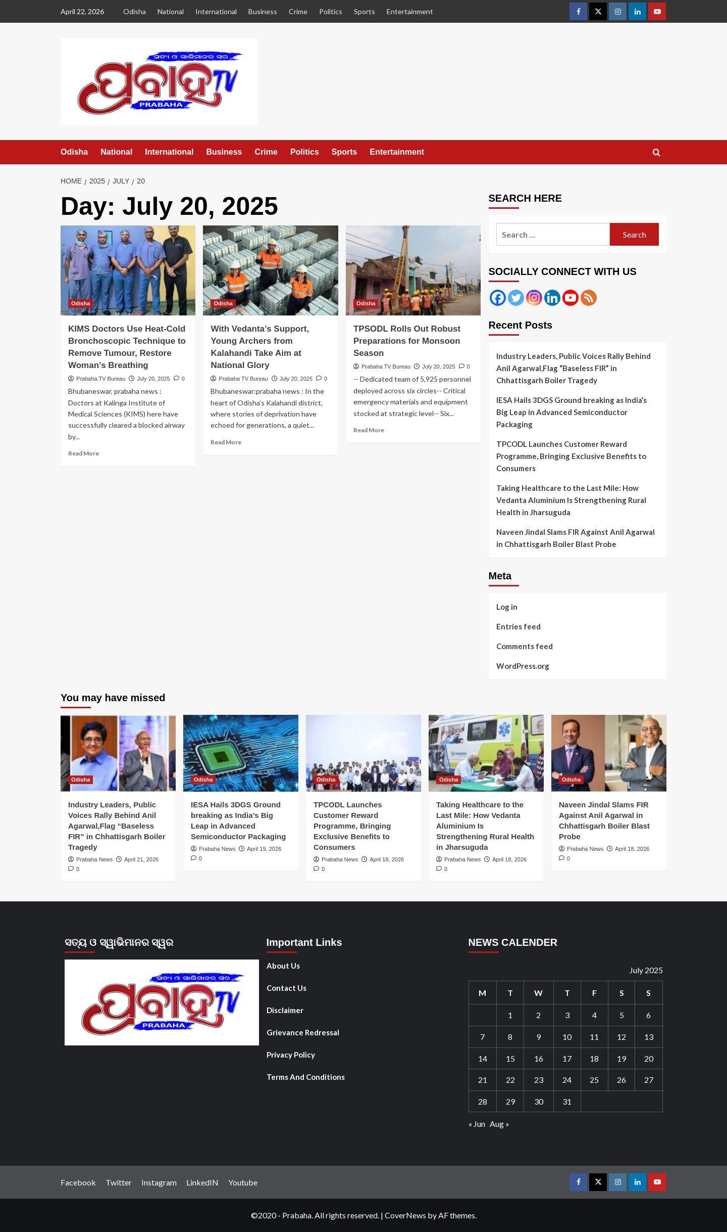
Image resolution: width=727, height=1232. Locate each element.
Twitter (119, 1182)
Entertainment (410, 11)
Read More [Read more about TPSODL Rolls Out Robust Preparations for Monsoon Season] (368, 430)
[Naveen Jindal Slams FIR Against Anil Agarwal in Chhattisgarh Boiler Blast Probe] (608, 753)
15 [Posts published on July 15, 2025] (510, 1058)
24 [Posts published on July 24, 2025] (567, 1079)
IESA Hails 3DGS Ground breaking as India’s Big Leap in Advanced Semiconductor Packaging (571, 412)
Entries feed (518, 626)
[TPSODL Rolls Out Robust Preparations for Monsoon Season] (413, 270)
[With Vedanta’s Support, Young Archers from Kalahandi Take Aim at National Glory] (270, 270)
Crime (298, 11)
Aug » (499, 1123)
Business (262, 11)
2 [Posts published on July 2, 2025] (538, 1015)
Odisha (134, 11)
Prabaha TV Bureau (100, 379)
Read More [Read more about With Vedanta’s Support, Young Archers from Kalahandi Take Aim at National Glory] (226, 442)
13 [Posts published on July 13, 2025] (648, 1036)
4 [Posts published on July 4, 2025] (594, 1015)
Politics (330, 11)
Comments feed (524, 646)
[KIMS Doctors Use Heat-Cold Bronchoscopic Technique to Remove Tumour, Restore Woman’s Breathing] (128, 270)
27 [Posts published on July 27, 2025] (648, 1079)
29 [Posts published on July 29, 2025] (510, 1101)
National (171, 11)
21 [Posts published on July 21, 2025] (482, 1079)
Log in (506, 606)
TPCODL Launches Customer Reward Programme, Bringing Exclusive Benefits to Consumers (571, 456)
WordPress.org (522, 665)
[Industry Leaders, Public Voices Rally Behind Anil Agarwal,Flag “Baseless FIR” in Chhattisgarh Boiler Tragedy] (118, 753)
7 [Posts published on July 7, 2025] (482, 1036)
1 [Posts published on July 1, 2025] (510, 1015)
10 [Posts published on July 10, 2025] (567, 1036)
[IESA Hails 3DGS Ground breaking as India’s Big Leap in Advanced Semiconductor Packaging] (240, 753)
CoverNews (405, 1215)
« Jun (477, 1123)
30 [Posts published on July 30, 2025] (538, 1101)
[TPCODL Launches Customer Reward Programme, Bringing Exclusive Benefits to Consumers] (363, 753)
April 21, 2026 (141, 859)
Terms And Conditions (306, 1076)
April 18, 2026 (387, 859)
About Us (283, 965)
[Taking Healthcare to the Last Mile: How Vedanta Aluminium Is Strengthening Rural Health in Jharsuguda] (486, 753)
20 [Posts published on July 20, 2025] (648, 1058)
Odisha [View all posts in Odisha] (80, 303)
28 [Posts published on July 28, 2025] (482, 1101)
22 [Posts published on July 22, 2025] (510, 1079)
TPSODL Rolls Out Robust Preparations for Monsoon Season (406, 341)
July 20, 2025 (153, 379)
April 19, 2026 (264, 849)
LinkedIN (202, 1182)
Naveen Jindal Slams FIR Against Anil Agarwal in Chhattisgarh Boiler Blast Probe (575, 538)
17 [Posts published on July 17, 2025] (567, 1058)
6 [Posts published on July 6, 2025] (648, 1015)
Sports (364, 11)
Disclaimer (285, 1010)
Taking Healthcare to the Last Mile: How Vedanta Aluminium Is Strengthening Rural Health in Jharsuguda (571, 500)
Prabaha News (94, 859)
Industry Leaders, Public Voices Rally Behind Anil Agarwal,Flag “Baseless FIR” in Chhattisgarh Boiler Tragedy (573, 368)
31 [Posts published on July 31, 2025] (567, 1101)
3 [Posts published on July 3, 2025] (567, 1015)
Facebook (78, 1182)
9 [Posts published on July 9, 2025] (538, 1036)
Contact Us (286, 987)
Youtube (242, 1182)
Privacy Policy (291, 1054)
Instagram (159, 1182)
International (216, 11)
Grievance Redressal (303, 1032)
